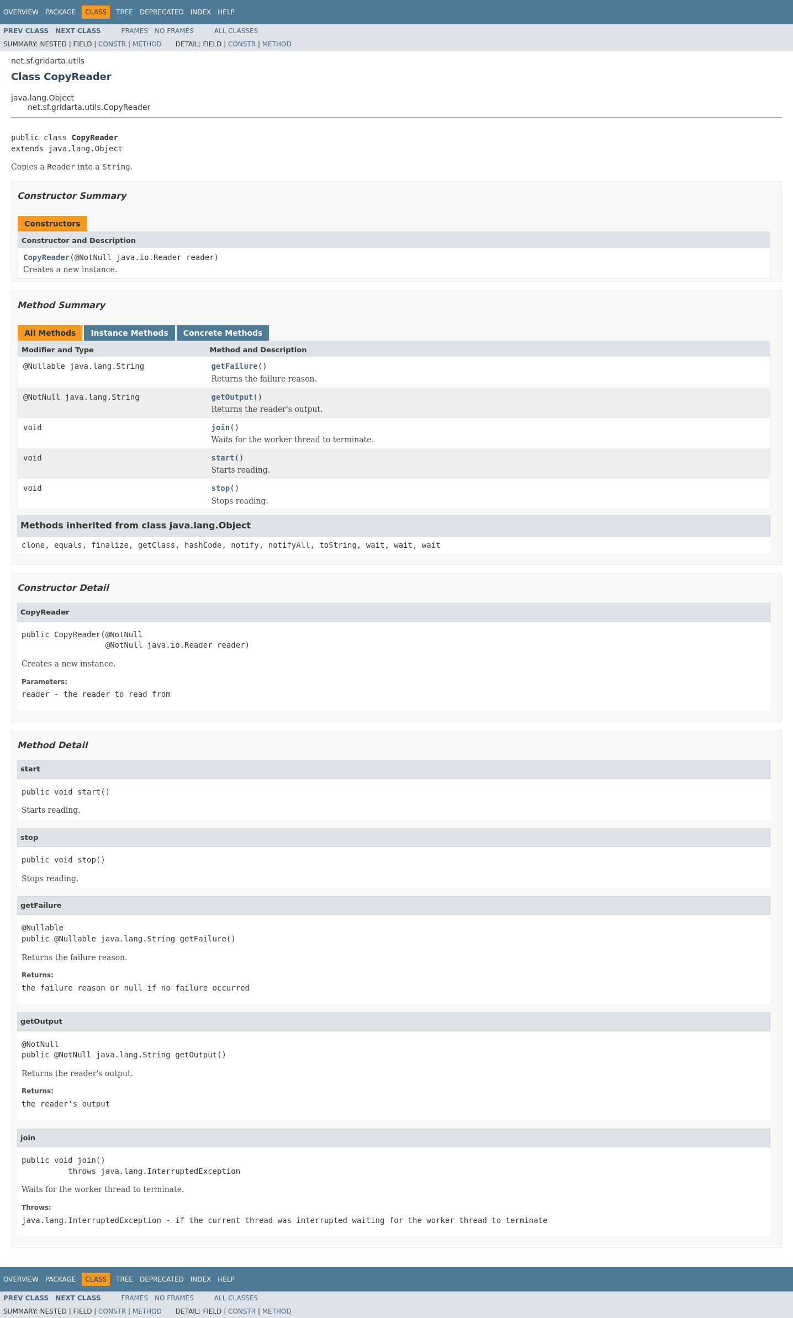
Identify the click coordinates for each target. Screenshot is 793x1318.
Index (201, 12)
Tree (124, 12)
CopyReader (46, 257)
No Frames (174, 31)
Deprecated (162, 12)
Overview (21, 12)
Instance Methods (129, 333)
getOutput (232, 397)
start (223, 457)
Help (226, 12)
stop (221, 488)
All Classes (236, 31)
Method (147, 44)
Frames (135, 31)
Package (60, 12)
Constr (112, 44)
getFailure (235, 366)
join (221, 427)
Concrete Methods (223, 333)
